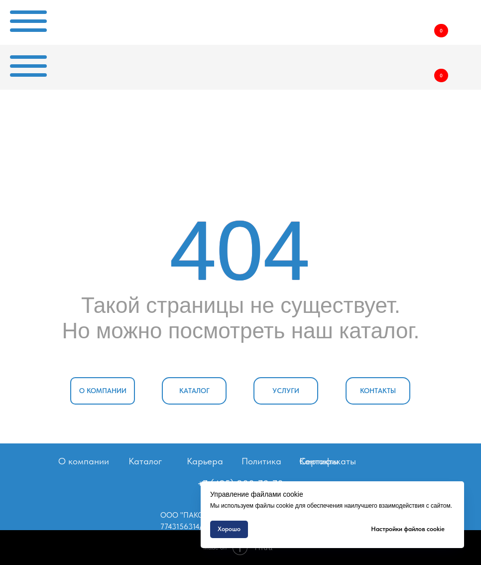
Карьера (205, 461)
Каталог (145, 461)
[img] (386, 19)
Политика (261, 461)
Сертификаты (327, 461)
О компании (83, 461)
